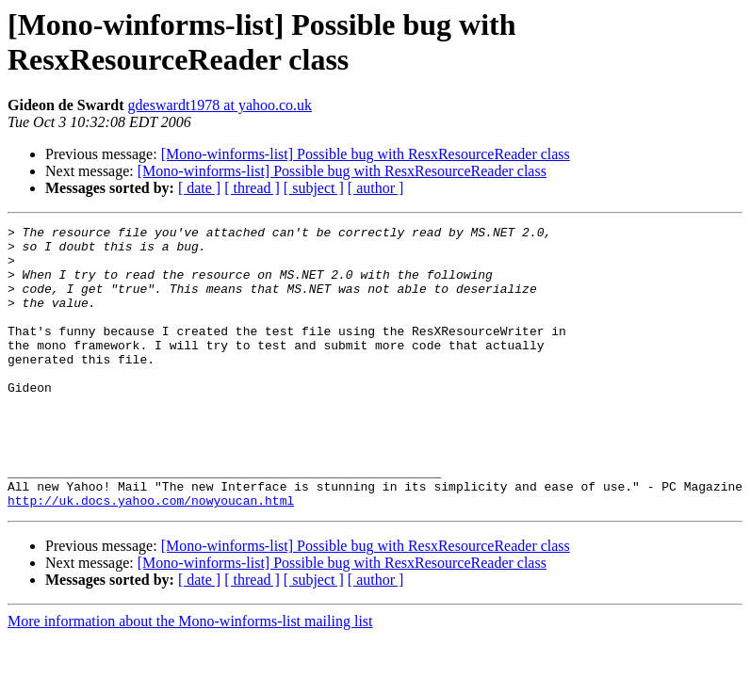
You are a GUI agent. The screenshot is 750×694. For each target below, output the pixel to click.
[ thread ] (252, 188)
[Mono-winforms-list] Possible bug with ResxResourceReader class (365, 154)
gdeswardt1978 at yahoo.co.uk (220, 105)
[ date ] (199, 188)
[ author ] (376, 188)
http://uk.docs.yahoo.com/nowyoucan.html (151, 556)
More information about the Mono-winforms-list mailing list (190, 678)
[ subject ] (314, 188)
